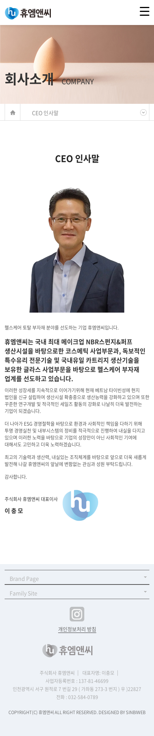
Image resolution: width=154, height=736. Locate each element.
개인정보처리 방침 (77, 629)
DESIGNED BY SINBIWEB (122, 712)
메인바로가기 (12, 112)
